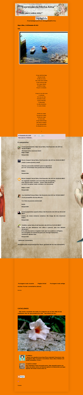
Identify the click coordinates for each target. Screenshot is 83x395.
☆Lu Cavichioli (26, 195)
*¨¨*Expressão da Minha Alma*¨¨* (38, 6)
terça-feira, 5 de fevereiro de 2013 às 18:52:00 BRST (48, 160)
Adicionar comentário (25, 240)
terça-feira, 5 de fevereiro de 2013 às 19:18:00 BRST (48, 195)
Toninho (24, 225)
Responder (25, 155)
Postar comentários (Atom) (32, 286)
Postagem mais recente (26, 283)
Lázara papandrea (28, 212)
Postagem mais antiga (57, 283)
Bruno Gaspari (26, 160)
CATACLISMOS (23, 308)
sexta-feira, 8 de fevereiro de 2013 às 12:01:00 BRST (44, 225)
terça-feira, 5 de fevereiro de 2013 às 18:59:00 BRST (48, 178)
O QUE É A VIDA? (31, 364)
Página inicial (42, 283)
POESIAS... (29, 137)
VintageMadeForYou (49, 21)
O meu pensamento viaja (30, 147)
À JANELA (29, 355)
